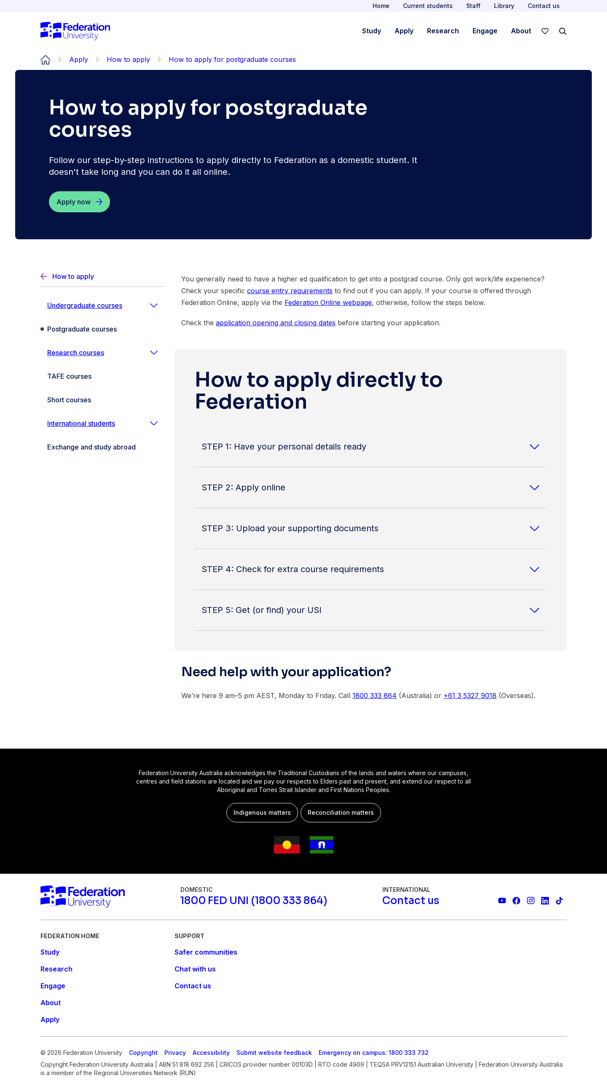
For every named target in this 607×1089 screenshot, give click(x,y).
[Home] (75, 31)
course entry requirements (290, 290)
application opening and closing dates (276, 322)
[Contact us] (410, 900)
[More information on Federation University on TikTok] (559, 901)
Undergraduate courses (84, 305)
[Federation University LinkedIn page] (545, 901)
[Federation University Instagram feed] (531, 901)
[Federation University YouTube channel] (502, 901)
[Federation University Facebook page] (516, 901)
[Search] (563, 31)
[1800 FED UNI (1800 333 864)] (253, 900)
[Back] (102, 276)
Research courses (75, 352)
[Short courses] (102, 400)
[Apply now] (79, 201)
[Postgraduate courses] (102, 329)
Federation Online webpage (328, 302)
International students (81, 423)
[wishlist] (545, 31)
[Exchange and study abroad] (102, 447)
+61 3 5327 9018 (470, 695)
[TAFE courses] (102, 376)
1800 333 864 (374, 695)
